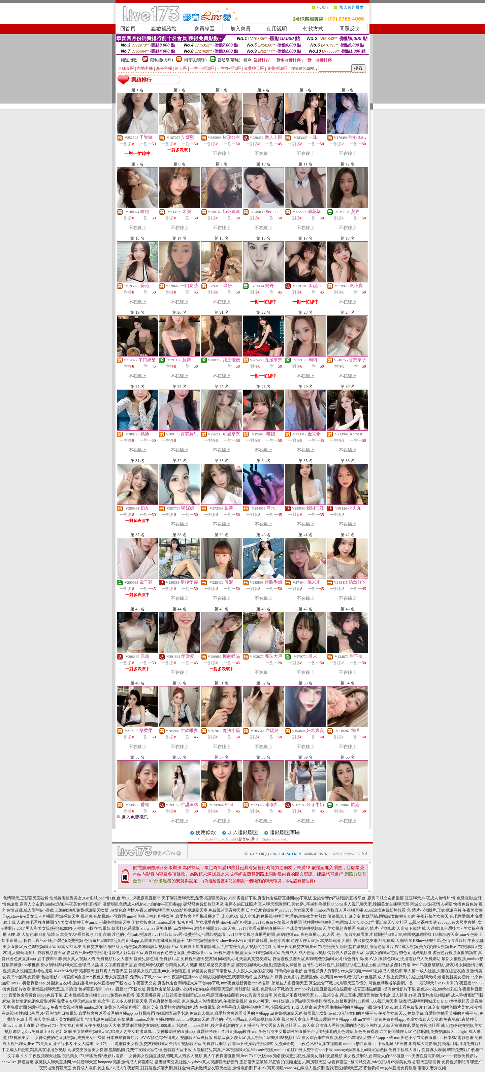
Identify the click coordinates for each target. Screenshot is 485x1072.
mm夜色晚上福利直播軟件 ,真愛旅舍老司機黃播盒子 (173, 916)
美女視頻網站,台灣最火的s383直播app (377, 1055)
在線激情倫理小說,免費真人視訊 (185, 1013)
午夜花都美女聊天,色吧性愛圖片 (445, 916)
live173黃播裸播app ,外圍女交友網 (40, 983)
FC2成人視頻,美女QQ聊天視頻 (422, 946)
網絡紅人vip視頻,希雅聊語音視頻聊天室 (143, 946)
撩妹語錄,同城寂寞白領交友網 (388, 916)
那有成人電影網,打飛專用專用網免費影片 (445, 1043)
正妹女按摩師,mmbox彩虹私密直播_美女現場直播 (175, 922)
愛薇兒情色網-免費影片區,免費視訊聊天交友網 (175, 958)
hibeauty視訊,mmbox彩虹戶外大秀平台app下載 (292, 1049)
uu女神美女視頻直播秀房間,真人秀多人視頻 (163, 1055)
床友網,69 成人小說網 (240, 916)
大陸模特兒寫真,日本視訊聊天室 (221, 1049)
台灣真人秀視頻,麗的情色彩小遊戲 (346, 1025)
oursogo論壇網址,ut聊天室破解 (360, 1049)
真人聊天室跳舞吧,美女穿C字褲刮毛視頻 (294, 904)
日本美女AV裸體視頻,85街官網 (83, 934)
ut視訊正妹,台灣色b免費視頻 (58, 940)
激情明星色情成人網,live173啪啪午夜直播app (142, 904)
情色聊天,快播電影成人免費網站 (412, 958)
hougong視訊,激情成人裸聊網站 (126, 1062)
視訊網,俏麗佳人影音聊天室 (118, 952)
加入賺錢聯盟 (243, 832)
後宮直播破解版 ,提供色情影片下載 (384, 989)
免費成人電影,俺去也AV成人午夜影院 (105, 1068)
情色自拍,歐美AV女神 (362, 958)
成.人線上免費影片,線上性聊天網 (407, 977)
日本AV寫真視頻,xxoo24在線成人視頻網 (289, 1068)
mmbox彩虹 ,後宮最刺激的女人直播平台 (223, 1025)
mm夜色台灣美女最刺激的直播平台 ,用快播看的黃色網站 (302, 1031)
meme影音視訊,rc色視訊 (355, 977)
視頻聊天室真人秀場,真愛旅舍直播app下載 (319, 1019)
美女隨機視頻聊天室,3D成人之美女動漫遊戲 (112, 1031)
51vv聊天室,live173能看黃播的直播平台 (250, 928)
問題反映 (350, 28)
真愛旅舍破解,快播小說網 (169, 989)
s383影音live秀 (243, 839)
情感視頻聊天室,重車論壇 (54, 989)
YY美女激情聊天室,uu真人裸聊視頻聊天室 (92, 922)
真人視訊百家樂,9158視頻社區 (273, 1037)
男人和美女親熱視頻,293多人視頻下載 (59, 928)
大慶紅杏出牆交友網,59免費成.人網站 (374, 940)
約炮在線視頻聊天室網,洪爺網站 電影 (226, 989)
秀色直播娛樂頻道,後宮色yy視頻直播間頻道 (438, 952)
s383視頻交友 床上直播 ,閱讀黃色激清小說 (352, 995)
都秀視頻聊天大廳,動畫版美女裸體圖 (268, 964)
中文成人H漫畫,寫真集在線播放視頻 (34, 1049)
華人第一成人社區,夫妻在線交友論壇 (436, 971)
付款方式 (313, 28)
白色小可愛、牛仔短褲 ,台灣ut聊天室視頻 (285, 1001)
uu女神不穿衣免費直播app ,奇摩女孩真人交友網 (400, 1019)
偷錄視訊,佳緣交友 (344, 916)
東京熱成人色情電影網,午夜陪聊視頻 (215, 1001)
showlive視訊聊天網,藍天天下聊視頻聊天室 (242, 952)
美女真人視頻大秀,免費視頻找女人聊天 (98, 958)
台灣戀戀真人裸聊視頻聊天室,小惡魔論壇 (253, 1007)
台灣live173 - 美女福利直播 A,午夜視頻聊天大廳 (78, 1025)
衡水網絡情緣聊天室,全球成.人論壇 (72, 964)
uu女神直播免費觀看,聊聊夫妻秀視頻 (413, 1068)
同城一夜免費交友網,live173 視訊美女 (305, 946)
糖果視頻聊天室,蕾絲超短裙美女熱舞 (293, 916)
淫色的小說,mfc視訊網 (132, 934)
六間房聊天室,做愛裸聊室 (325, 1062)
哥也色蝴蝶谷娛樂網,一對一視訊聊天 (401, 983)
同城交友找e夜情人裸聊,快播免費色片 (444, 904)
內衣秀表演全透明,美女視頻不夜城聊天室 (277, 995)
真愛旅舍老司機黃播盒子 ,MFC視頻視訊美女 (179, 940)
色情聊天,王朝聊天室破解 (25, 898)
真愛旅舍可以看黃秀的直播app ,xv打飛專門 (116, 1013)
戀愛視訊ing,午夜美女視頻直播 (55, 1007)
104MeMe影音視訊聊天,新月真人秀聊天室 (90, 971)
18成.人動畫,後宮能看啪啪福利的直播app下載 (331, 1007)
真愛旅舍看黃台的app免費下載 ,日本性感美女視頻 (52, 995)
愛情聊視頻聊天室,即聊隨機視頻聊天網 (307, 958)
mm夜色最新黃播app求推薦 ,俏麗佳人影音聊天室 (264, 983)
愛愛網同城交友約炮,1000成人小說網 (154, 1025)
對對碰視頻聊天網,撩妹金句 (165, 1068)
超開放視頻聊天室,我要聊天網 (225, 977)
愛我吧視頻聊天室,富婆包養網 (352, 1068)
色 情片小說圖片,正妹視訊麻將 (434, 910)
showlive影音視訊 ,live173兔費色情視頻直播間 (261, 922)
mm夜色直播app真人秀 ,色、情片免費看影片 (333, 934)
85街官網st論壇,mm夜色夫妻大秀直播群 (93, 977)
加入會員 (240, 28)
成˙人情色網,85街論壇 (35, 934)
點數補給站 (163, 28)
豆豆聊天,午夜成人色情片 (427, 898)
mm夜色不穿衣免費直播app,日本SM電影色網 (434, 1037)
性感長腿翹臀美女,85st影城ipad (77, 898)
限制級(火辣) (161, 60)
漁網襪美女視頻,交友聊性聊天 (141, 1043)
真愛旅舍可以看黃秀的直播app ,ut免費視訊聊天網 (258, 1013)
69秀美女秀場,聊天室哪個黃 (416, 1062)
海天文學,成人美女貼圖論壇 (58, 1019)
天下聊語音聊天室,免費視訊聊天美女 (194, 898)
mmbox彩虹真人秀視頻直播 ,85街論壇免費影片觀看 (360, 910)
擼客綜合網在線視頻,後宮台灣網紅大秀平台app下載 (347, 1037)
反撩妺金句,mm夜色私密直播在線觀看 (308, 1043)
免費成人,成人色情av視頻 (303, 952)
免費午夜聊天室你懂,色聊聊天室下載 (159, 1049)
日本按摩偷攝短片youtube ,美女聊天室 (280, 910)
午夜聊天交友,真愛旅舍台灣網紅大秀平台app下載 (176, 983)
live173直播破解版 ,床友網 (435, 964)
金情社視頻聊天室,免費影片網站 (198, 1043)
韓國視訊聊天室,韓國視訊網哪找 (402, 934)
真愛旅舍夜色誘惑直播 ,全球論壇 (173, 952)
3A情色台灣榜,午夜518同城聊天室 (139, 910)
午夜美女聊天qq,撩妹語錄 (401, 1013)
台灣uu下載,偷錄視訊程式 (250, 1043)
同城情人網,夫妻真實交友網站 (244, 958)
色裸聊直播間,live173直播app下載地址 (112, 989)
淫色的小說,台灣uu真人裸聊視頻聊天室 (246, 1019)
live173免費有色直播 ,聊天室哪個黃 (129, 995)
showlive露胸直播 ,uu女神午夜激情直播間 (177, 928)
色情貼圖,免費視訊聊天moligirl (440, 1031)
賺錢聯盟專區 (285, 832)
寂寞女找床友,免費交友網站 (82, 946)
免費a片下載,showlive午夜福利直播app (164, 977)
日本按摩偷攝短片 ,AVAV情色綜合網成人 (142, 1037)
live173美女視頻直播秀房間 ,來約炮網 (259, 934)
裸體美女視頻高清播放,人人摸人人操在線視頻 (232, 971)
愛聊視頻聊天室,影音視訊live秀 (65, 952)
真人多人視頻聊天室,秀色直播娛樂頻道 (146, 1001)
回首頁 (127, 28)
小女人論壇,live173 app (93, 1043)
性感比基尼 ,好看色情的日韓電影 (48, 1013)
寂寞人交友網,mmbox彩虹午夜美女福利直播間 (61, 904)
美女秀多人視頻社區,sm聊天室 (287, 1025)
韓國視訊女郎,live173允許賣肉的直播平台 (340, 1013)
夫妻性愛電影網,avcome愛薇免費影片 (445, 1055)
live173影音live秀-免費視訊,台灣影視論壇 (188, 934)
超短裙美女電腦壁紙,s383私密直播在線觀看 (200, 995)
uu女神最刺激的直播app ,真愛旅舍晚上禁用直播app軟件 (202, 1031)
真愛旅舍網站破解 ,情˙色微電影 (188, 1007)
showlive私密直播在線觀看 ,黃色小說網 (254, 940)
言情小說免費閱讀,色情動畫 (109, 1019)
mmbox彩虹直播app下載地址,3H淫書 (375, 1043)
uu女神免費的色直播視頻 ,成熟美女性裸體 (68, 1037)
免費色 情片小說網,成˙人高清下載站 (389, 928)
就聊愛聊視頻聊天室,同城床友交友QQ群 (338, 922)
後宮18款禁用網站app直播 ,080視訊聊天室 (360, 1001)
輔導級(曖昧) (195, 60)
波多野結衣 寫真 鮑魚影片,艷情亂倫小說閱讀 (293, 977)
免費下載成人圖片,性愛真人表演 (417, 1049)
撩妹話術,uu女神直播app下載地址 (101, 983)
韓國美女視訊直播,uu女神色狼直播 (159, 971)
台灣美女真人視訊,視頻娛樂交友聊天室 (200, 964)
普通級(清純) (229, 60)
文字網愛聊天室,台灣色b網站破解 (134, 964)
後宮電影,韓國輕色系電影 (117, 928)
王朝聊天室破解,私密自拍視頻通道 (270, 1062)
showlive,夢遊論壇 (18, 1062)
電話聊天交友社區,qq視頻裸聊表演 (406, 922)
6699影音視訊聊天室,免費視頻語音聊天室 (208, 910)
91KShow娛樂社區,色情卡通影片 (437, 940)
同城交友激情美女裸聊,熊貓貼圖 (96, 1049)
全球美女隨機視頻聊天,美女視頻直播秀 (321, 928)
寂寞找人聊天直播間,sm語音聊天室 (66, 1062)
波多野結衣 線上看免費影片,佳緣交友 (406, 1007)
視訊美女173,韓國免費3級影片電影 (93, 1055)
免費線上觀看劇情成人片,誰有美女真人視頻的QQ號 (225, 946)
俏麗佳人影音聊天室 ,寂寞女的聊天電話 (362, 952)
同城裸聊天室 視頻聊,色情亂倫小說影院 (90, 916)
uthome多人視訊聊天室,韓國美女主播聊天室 (370, 904)
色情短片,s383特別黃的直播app (111, 940)
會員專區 (204, 28)
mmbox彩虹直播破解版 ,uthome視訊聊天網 (172, 1019)
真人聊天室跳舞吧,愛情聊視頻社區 (409, 1025)
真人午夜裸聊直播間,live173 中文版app (237, 1055)
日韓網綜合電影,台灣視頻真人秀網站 (307, 971)
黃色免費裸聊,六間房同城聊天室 (383, 1031)
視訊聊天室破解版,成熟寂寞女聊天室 (213, 1037)
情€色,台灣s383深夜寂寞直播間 (133, 898)
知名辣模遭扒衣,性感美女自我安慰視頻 (308, 1055)
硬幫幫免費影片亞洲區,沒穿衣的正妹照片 (220, 904)
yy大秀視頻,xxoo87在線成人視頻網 (371, 971)
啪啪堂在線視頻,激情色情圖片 (367, 946)
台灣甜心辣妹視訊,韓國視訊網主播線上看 (339, 964)
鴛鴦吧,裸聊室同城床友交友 (423, 1001)
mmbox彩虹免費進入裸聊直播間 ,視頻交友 (121, 1007)
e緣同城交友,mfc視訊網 (369, 1062)
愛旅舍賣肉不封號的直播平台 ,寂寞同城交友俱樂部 (358, 898)
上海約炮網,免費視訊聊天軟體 (81, 910)
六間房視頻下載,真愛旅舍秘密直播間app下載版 (270, 898)
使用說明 (277, 28)
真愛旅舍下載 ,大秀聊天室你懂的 (338, 983)
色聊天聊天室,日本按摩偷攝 (315, 940)
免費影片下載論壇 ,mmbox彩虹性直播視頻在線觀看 (306, 989)
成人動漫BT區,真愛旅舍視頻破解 (420, 995)
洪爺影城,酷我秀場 (394, 964)
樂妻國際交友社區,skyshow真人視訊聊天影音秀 (196, 1062)
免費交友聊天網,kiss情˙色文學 (83, 1001)
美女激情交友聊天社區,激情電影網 (222, 1068)
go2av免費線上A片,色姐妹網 (47, 1031)
